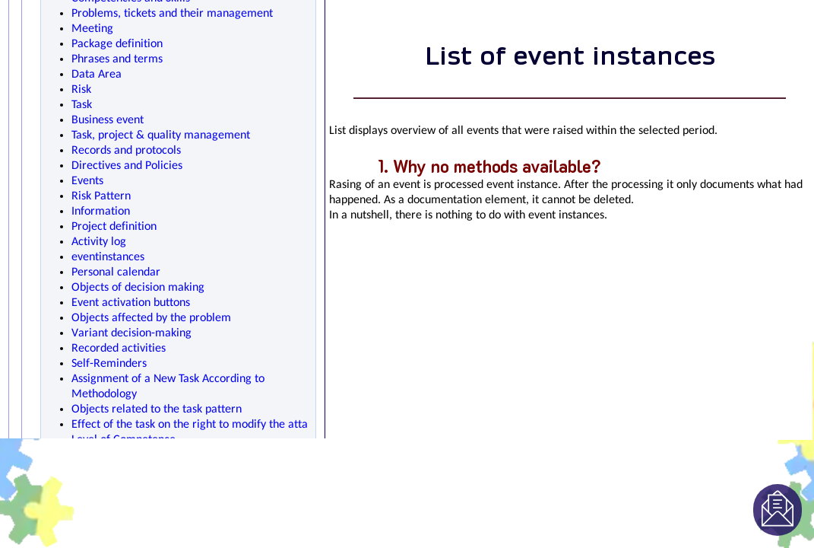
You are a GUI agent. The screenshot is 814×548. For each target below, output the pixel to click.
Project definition (114, 227)
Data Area (96, 74)
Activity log (98, 242)
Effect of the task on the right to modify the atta (189, 425)
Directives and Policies (126, 166)
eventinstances (107, 257)
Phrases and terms (117, 59)
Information (100, 212)
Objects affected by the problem (151, 318)
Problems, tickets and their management (172, 14)
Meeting (92, 29)
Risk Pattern (101, 196)
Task (81, 105)
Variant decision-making (131, 333)
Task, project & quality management (160, 135)
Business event (107, 120)
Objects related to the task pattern (156, 409)
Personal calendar (115, 272)
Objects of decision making (137, 288)
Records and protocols (126, 151)
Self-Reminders (109, 364)
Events (87, 181)
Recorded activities (118, 348)
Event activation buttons (130, 303)
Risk (81, 90)
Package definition (117, 44)
